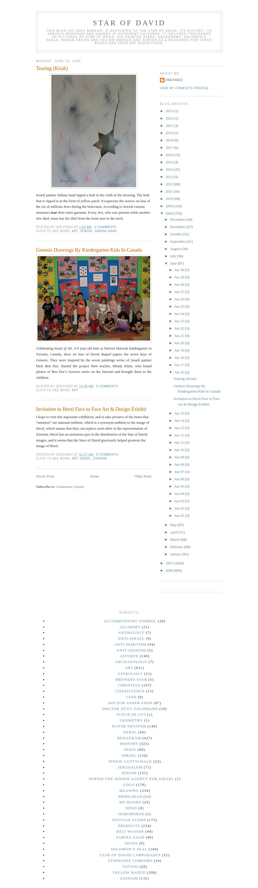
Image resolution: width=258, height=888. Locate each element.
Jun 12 (179, 435)
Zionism (100, 458)
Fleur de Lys (131, 714)
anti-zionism (131, 650)
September (178, 241)
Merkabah (130, 796)
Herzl (85, 458)
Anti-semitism (130, 644)
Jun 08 (179, 464)
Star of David (129, 23)
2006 (170, 570)
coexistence (130, 691)
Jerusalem (130, 767)
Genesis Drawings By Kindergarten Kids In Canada (89, 250)
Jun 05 (179, 486)
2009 (170, 206)
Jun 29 (179, 277)
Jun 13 (179, 428)
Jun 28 (179, 284)
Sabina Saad (106, 231)
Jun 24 (179, 314)
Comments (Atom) (70, 486)
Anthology (131, 632)
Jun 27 (179, 292)
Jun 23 (179, 321)
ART (75, 231)
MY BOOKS (130, 802)
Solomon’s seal (129, 849)
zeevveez (174, 80)
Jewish (86, 231)
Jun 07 (179, 472)
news (131, 808)
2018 (170, 140)
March (175, 539)
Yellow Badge (129, 872)
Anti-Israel (131, 638)
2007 (170, 563)
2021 (170, 125)
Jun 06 (179, 479)
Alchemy (130, 627)
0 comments (105, 227)
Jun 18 (179, 357)
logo (129, 785)
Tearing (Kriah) (52, 68)
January (176, 554)
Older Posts (143, 476)
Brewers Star (131, 679)
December (178, 219)
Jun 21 (179, 335)
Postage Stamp (129, 820)
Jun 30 (179, 270)
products (129, 826)
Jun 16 (179, 372)
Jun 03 (179, 501)
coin (131, 697)
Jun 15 (179, 413)
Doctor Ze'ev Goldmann (130, 709)
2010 (170, 199)
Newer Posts (45, 476)
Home (94, 476)
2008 (170, 213)
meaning (129, 790)
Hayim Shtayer (129, 726)
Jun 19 (179, 350)
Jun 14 (179, 420)
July (173, 256)
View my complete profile (184, 88)
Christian (129, 685)
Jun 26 (179, 299)
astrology (130, 673)
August (176, 249)
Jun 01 (179, 515)
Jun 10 (179, 450)
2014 (170, 169)
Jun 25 (179, 306)
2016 (170, 155)
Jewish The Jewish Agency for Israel (131, 779)
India (130, 749)
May (174, 525)
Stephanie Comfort (130, 860)
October (176, 234)
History (129, 743)
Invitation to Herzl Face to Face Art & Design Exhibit (91, 409)
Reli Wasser (130, 831)
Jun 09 (179, 457)
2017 (170, 147)
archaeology (131, 662)
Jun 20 (179, 343)
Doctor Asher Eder (130, 703)
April (174, 532)
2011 (170, 191)
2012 (170, 184)
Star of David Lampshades (130, 855)
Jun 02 (179, 508)
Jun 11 (179, 442)
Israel (129, 755)
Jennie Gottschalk (130, 761)
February (177, 547)
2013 (170, 177)
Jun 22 (179, 328)
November (178, 227)
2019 (170, 133)
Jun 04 (179, 494)
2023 (170, 111)
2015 (170, 162)
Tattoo (130, 866)
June (174, 263)
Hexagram (129, 738)
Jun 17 (179, 365)
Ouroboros (131, 814)
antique (129, 656)
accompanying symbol (130, 621)
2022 (170, 118)
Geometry (131, 720)
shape (131, 843)
